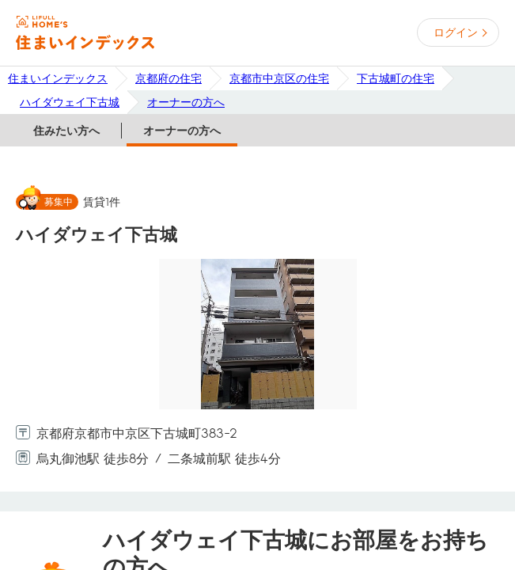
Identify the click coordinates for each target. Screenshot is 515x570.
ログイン (456, 32)
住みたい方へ (66, 130)
